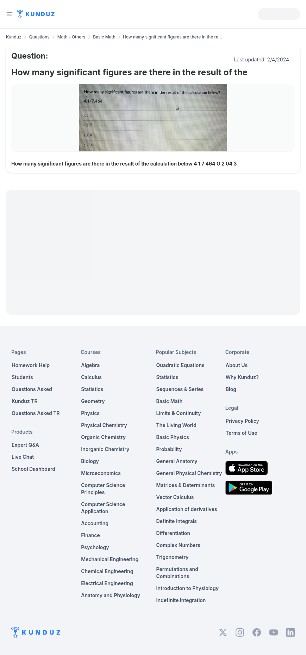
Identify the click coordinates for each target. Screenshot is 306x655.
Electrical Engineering (107, 583)
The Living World (176, 425)
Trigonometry (172, 557)
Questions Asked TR (36, 413)
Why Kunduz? (242, 377)
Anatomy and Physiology (110, 595)
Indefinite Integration (181, 600)
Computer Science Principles (103, 488)
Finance (90, 535)
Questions (39, 37)
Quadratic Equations (180, 365)
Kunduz (13, 37)
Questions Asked (32, 389)
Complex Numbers (178, 545)
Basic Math (104, 37)
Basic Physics (172, 437)
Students (22, 377)
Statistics (92, 389)
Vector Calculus (175, 497)
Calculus (91, 377)
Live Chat (23, 457)
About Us (237, 365)
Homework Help (31, 365)
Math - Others (71, 37)
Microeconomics (101, 473)
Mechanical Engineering (109, 559)
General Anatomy (177, 461)
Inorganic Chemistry (105, 449)
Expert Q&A (25, 445)
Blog (231, 389)
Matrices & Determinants (185, 485)
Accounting (94, 523)
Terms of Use (241, 433)
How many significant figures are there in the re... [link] (172, 37)
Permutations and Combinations (177, 572)
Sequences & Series (180, 389)
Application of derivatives (186, 509)
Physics (90, 413)
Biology (90, 461)
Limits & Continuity (178, 413)
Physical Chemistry (104, 425)
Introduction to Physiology (187, 588)
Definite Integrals (176, 521)
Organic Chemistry (103, 437)
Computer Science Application (103, 507)
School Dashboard (33, 469)
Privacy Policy (242, 421)
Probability (169, 449)
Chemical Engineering (107, 571)
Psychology (95, 547)
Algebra (90, 365)
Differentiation (173, 533)
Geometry (93, 401)
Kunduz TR (25, 401)
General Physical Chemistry (189, 473)
